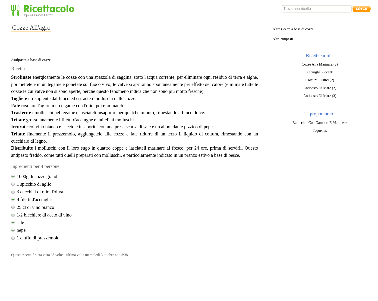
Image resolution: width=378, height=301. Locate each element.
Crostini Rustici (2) (320, 80)
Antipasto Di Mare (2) (319, 88)
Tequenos (320, 130)
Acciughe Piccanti (319, 72)
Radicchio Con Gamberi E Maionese (320, 123)
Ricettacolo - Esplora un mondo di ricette (43, 10)
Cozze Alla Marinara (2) (320, 64)
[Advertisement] (135, 31)
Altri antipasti (283, 39)
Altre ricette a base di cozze (293, 29)
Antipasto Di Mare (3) (319, 96)
